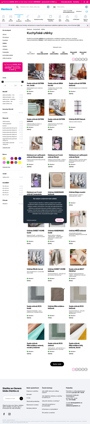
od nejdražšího (64, 53)
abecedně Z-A (83, 53)
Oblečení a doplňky (51, 18)
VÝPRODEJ (76, 17)
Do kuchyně (18, 18)
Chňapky (5, 49)
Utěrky (43, 29)
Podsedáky (6, 52)
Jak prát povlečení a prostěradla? (48, 405)
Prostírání (5, 40)
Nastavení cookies (33, 405)
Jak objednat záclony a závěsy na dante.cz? (52, 396)
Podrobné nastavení (31, 220)
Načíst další (57, 364)
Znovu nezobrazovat (87, 25)
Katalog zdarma (32, 408)
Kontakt (29, 394)
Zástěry (5, 46)
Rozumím (59, 220)
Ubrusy (4, 34)
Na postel (11, 18)
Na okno (3, 18)
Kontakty (76, 2)
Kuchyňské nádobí (8, 55)
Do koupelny (28, 18)
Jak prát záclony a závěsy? (51, 401)
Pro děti (60, 18)
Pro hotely (67, 18)
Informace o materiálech (50, 409)
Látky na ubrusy (7, 58)
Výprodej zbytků (66, 2)
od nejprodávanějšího (42, 53)
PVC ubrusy (6, 37)
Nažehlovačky (38, 17)
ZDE (78, 25)
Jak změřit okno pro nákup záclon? (50, 391)
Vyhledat (48, 7)
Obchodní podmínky (33, 401)
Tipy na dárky (85, 18)
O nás (28, 398)
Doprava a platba (32, 391)
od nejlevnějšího (54, 53)
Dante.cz (29, 29)
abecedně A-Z (73, 53)
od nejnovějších (31, 53)
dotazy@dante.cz (68, 12)
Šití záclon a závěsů (48, 412)
